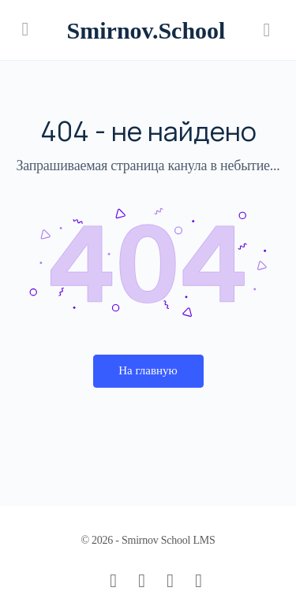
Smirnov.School (146, 30)
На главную (148, 370)
